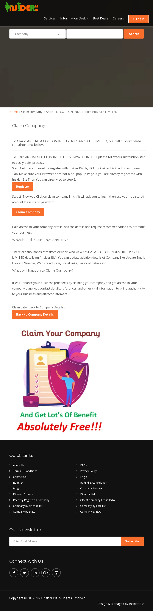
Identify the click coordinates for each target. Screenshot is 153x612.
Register (22, 187)
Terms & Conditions (25, 471)
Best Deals (100, 18)
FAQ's (83, 465)
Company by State (24, 511)
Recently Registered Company (31, 500)
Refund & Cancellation (93, 482)
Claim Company (28, 212)
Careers (118, 18)
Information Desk (73, 18)
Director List (87, 494)
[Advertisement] (76, 70)
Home (13, 112)
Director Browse (23, 494)
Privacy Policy (88, 471)
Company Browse (91, 488)
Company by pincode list (28, 506)
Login (138, 19)
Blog (16, 488)
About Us (18, 465)
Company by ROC (91, 511)
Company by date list (93, 506)
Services (50, 18)
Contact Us (19, 477)
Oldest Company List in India (97, 500)
